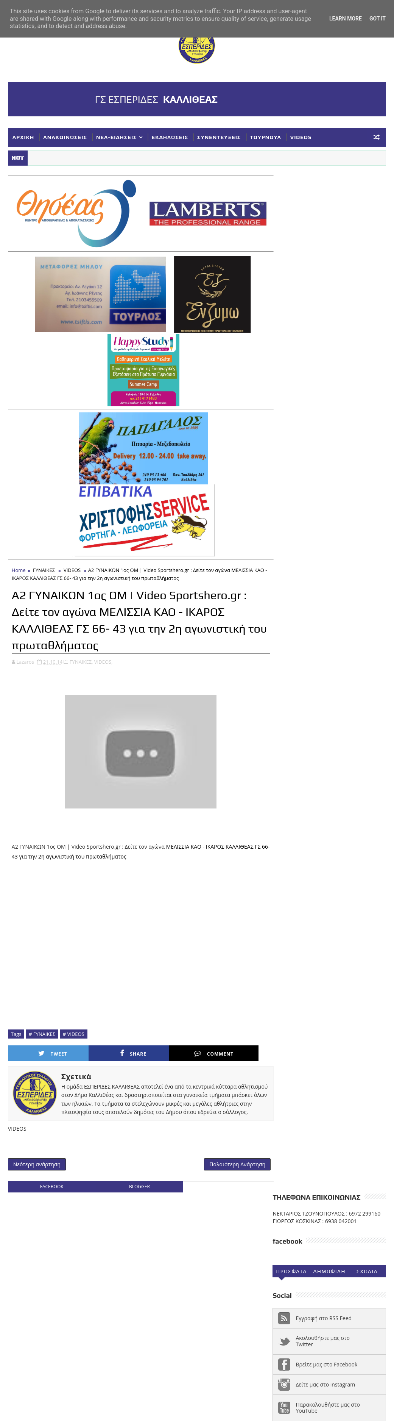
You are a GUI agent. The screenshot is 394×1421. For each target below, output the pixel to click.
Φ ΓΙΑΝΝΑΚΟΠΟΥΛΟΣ (302, 926)
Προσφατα (291, 252)
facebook (50, 1194)
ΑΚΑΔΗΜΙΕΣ (356, 801)
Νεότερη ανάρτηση (37, 1171)
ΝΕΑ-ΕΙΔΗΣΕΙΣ (116, 137)
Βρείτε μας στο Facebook (326, 345)
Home (19, 568)
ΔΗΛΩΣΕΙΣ (289, 826)
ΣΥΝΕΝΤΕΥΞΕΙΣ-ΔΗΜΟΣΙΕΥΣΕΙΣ (315, 901)
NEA (281, 801)
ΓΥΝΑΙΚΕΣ (44, 568)
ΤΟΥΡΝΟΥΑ (265, 137)
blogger (135, 1194)
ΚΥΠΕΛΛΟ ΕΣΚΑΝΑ (299, 863)
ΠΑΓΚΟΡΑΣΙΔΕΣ (295, 876)
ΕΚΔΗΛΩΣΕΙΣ (170, 137)
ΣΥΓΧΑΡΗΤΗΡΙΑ (343, 876)
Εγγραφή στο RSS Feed (324, 298)
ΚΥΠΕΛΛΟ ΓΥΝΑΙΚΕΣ (301, 851)
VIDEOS (301, 137)
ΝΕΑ (337, 863)
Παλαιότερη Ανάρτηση (229, 1171)
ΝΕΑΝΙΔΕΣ (365, 863)
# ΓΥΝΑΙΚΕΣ (42, 1032)
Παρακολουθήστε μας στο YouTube (328, 388)
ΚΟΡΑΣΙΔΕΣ (337, 838)
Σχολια (367, 252)
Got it (377, 19)
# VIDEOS (73, 1032)
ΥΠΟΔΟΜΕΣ (327, 913)
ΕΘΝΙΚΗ (322, 826)
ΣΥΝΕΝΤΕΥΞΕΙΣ (219, 137)
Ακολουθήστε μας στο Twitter (323, 322)
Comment (173, 1051)
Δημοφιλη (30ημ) (329, 253)
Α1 (328, 801)
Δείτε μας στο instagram (325, 364)
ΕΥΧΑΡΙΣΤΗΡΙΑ (294, 838)
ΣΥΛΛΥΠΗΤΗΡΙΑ (295, 888)
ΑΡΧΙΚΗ (23, 137)
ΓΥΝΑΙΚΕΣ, (81, 659)
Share (109, 1051)
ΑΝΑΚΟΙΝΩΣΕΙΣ (65, 137)
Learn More (345, 19)
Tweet (44, 1051)
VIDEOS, (103, 659)
